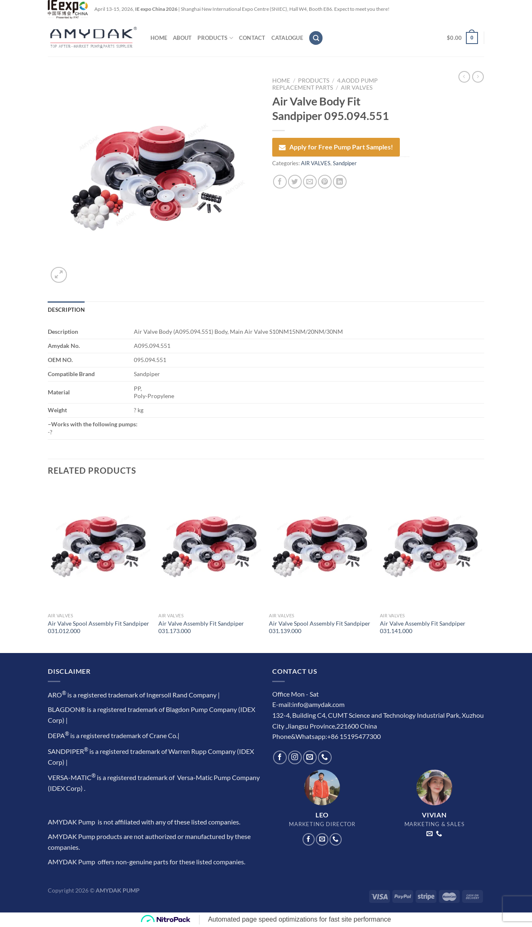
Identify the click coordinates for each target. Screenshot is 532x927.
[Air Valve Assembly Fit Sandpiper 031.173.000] (209, 547)
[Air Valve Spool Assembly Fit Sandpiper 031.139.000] (320, 547)
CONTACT (252, 37)
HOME (158, 37)
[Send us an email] (310, 757)
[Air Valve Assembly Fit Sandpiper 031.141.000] (431, 547)
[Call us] (325, 757)
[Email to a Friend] (310, 181)
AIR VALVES (356, 87)
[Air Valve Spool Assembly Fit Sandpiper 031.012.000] (99, 547)
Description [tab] (66, 309)
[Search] (316, 38)
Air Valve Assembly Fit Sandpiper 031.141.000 (423, 627)
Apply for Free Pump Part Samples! (336, 147)
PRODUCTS (215, 38)
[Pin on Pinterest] (325, 181)
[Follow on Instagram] (295, 757)
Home (281, 80)
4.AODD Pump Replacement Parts (325, 83)
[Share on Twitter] (295, 181)
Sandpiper (345, 163)
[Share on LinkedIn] (340, 181)
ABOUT (182, 37)
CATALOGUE (287, 37)
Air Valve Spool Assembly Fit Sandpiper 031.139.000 (319, 627)
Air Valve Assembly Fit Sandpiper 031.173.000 (201, 627)
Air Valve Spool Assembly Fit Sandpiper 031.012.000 (98, 627)
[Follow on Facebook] (280, 757)
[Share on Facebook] (280, 181)
